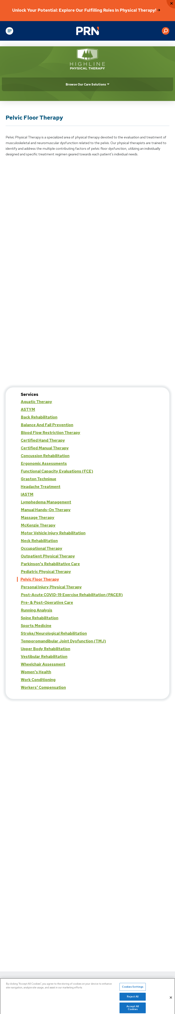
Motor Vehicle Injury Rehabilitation (53, 533)
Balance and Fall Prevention (47, 424)
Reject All (132, 998)
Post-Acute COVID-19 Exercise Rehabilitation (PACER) (72, 594)
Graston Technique (38, 478)
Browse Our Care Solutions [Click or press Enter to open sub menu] (86, 84)
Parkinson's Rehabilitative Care (50, 563)
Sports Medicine (36, 625)
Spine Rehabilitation (39, 617)
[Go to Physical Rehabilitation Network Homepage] (87, 31)
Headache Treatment (40, 486)
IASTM (27, 494)
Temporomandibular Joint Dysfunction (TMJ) (63, 641)
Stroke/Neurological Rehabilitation (54, 633)
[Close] (171, 999)
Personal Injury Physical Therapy (51, 587)
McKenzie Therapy (38, 525)
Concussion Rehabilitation (45, 455)
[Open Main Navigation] (9, 31)
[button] (165, 31)
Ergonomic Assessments (44, 463)
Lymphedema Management (46, 502)
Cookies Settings (132, 988)
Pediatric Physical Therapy (46, 571)
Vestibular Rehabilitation (44, 656)
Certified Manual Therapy (45, 448)
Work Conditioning (38, 679)
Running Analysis (36, 610)
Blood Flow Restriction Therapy (50, 432)
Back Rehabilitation (39, 417)
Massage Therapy (37, 517)
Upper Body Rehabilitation (45, 648)
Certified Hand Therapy (43, 440)
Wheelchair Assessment (43, 664)
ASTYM (28, 409)
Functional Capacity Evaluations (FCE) (57, 471)
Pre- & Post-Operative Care (47, 602)
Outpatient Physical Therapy (48, 556)
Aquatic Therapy (36, 401)
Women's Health (36, 672)
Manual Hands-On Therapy (46, 509)
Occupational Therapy (41, 548)
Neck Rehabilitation (39, 540)
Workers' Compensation (43, 687)
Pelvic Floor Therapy (39, 579)
